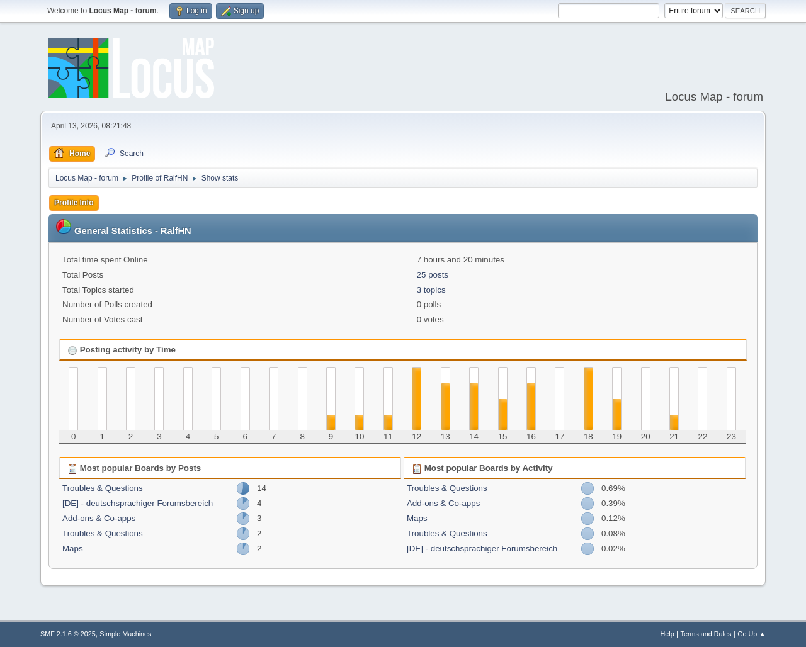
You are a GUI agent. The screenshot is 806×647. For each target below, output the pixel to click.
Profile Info (74, 202)
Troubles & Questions (102, 488)
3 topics (431, 290)
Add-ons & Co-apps (98, 518)
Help (667, 634)
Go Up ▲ (751, 634)
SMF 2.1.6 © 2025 (68, 634)
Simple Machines (125, 634)
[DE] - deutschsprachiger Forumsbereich (137, 503)
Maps (72, 548)
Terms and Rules (706, 634)
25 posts (432, 274)
